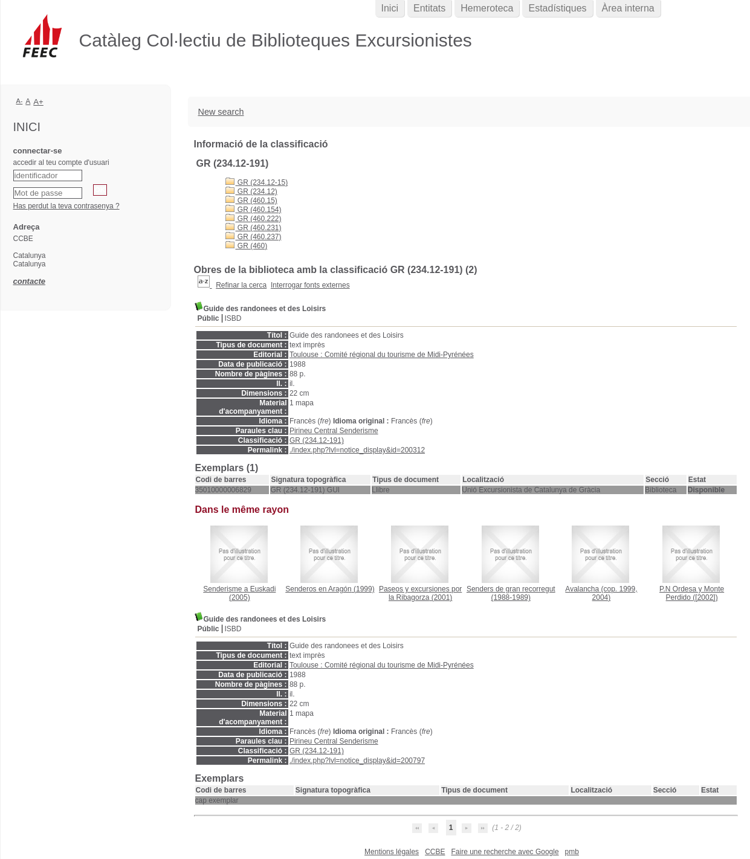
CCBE (435, 852)
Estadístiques (557, 8)
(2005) (239, 593)
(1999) (329, 589)
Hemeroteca (487, 8)
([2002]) (691, 593)
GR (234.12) (251, 191)
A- (19, 101)
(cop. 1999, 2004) (601, 593)
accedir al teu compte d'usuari (61, 162)
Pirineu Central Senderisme (333, 430)
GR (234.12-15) (256, 182)
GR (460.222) (253, 218)
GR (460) (246, 246)
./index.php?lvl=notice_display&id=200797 (357, 760)
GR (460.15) (251, 200)
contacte (29, 281)
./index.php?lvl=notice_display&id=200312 (357, 450)
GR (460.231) (253, 228)
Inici (389, 8)
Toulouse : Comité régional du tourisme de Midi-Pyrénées (381, 354)
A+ (38, 101)
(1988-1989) (511, 593)
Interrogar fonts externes (310, 285)
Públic (208, 318)
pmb (572, 852)
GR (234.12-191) (316, 440)
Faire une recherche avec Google (504, 852)
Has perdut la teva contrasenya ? (66, 206)
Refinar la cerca (241, 285)
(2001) (420, 593)
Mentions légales (391, 852)
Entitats (429, 8)
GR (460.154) (253, 209)
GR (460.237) (253, 237)
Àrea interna (628, 8)
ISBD (233, 318)
